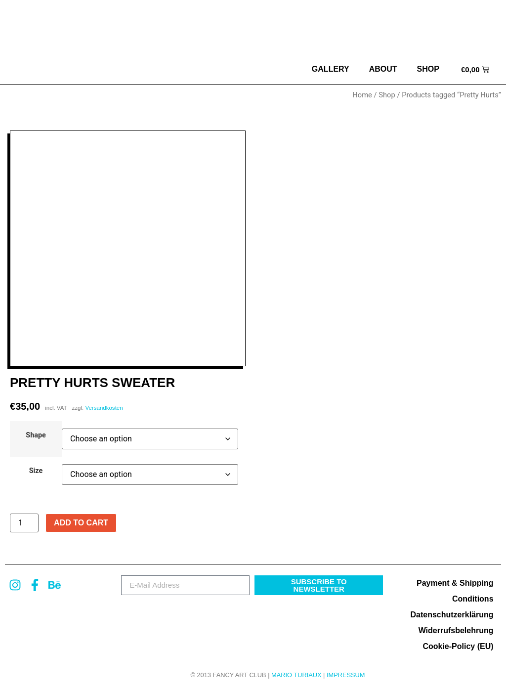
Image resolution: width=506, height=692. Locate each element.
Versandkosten (104, 408)
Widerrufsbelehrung (456, 630)
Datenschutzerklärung (451, 614)
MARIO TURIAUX (296, 675)
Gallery (330, 69)
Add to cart (81, 523)
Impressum (346, 675)
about (383, 69)
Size (36, 471)
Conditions (473, 599)
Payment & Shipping (455, 583)
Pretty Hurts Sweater (92, 382)
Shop (428, 69)
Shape (36, 435)
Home (362, 94)
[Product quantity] (24, 523)
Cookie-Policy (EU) (457, 646)
